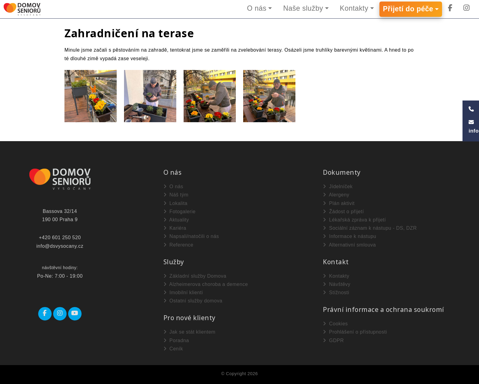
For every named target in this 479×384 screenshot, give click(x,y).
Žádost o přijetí (343, 211)
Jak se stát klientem (189, 332)
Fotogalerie (179, 211)
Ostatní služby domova (192, 300)
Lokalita (175, 203)
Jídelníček (338, 186)
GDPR (333, 340)
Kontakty (354, 8)
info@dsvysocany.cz (59, 246)
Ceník (173, 348)
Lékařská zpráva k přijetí (354, 219)
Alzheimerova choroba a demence (205, 284)
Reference (178, 244)
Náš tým (175, 194)
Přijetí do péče (408, 9)
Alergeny (336, 194)
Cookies (335, 323)
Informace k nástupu (349, 236)
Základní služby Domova (194, 276)
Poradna (176, 340)
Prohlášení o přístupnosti (355, 332)
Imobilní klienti (183, 292)
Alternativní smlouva (349, 244)
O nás (256, 8)
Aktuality (176, 219)
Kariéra (174, 228)
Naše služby (303, 8)
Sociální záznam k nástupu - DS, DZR (370, 228)
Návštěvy (336, 284)
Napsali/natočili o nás (191, 236)
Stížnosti (336, 292)
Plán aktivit (338, 203)
